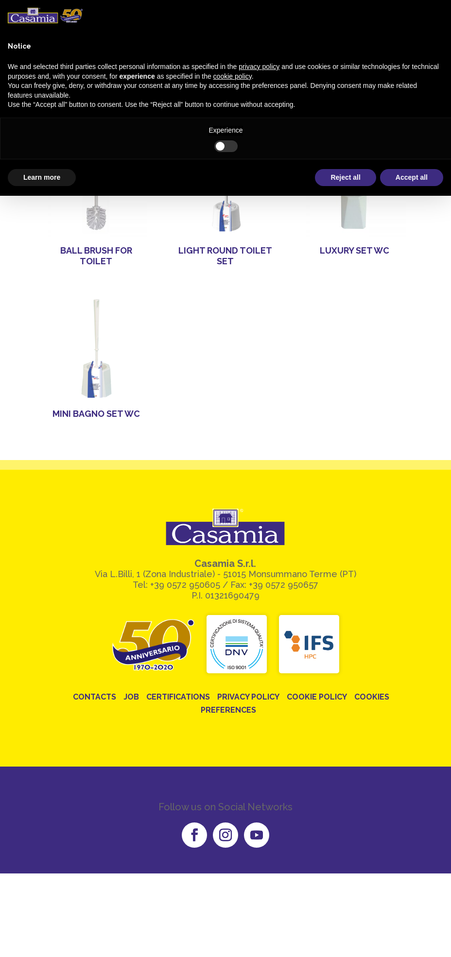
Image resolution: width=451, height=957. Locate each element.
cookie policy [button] (232, 76)
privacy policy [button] (259, 66)
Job (131, 696)
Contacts (94, 696)
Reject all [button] (345, 177)
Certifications (178, 696)
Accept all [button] (412, 177)
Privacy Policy (248, 696)
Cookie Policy (317, 696)
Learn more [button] (41, 177)
